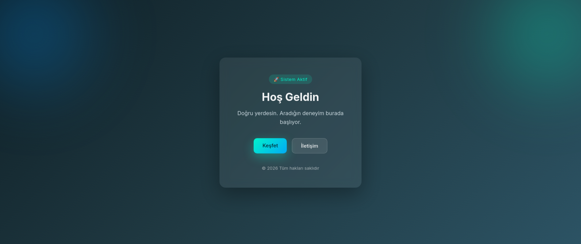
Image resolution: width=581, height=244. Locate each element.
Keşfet (270, 146)
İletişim (309, 146)
